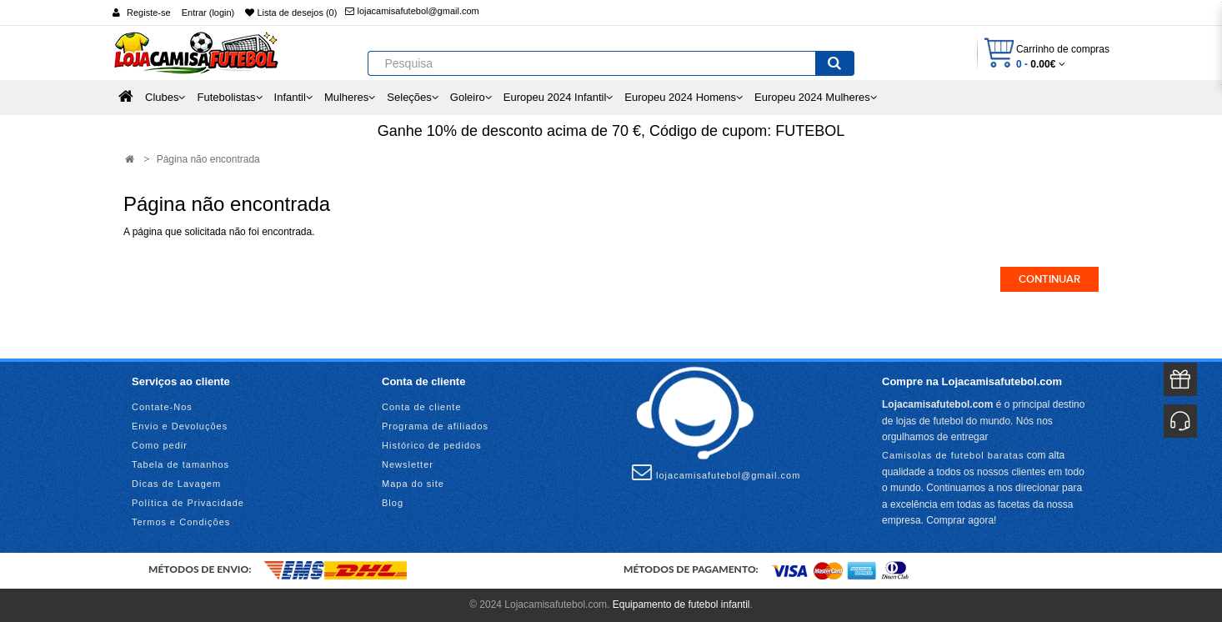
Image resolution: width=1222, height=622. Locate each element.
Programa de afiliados (435, 426)
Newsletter (407, 464)
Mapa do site (413, 484)
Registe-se (149, 13)
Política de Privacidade (188, 503)
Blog (392, 503)
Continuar (1049, 279)
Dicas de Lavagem (176, 484)
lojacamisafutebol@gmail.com (411, 11)
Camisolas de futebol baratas (953, 455)
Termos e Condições (181, 522)
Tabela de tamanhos (180, 464)
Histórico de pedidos (432, 445)
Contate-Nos (162, 407)
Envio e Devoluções (180, 426)
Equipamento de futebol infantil (681, 604)
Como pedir (160, 445)
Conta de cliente (422, 407)
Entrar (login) (208, 13)
